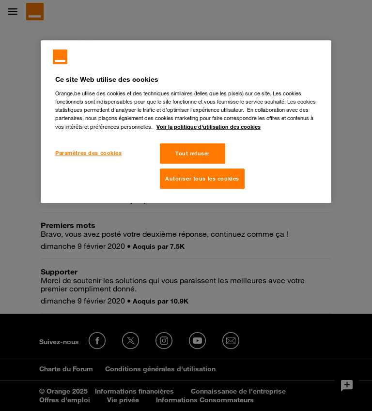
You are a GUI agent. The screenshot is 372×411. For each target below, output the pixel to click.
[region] (186, 122)
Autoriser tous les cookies (202, 179)
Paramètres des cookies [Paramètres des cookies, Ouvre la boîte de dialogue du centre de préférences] (88, 153)
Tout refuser (192, 153)
